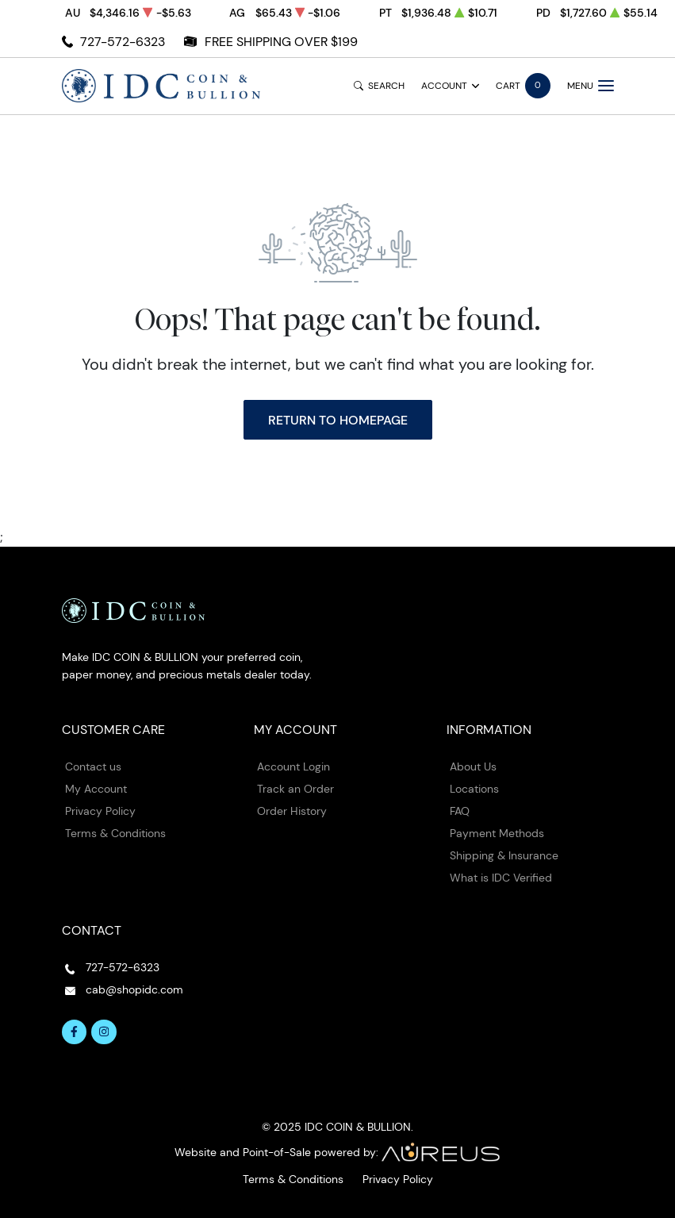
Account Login (293, 766)
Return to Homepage (338, 420)
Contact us (93, 766)
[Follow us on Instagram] (104, 1032)
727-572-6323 (122, 41)
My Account (96, 789)
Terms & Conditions (115, 833)
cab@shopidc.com (134, 989)
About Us (473, 766)
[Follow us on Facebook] (74, 1032)
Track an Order (295, 789)
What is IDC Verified (501, 877)
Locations (474, 789)
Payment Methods (497, 833)
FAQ (460, 811)
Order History (292, 811)
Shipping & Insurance (504, 855)
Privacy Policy (100, 811)
